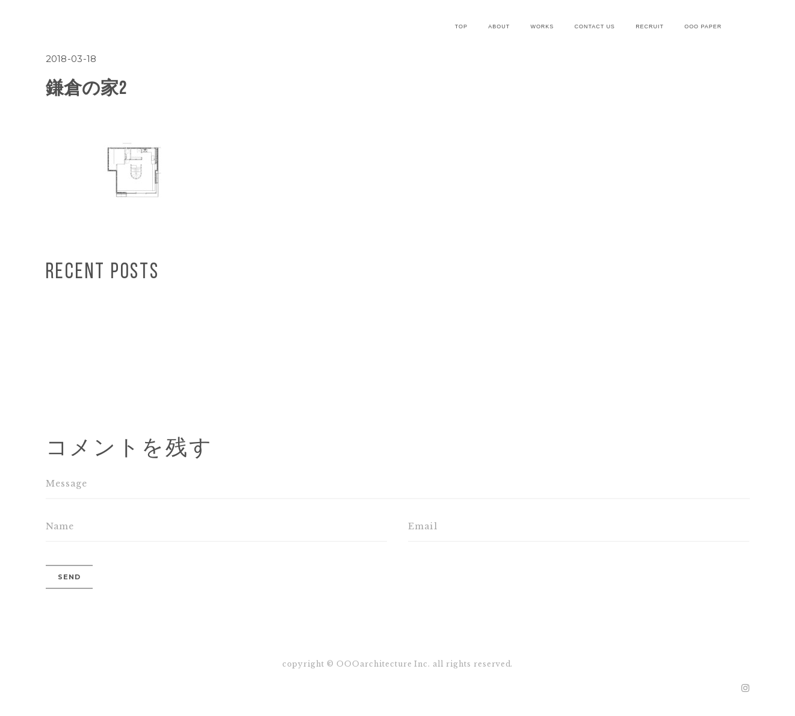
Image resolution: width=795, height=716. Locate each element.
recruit (650, 26)
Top (461, 26)
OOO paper (703, 26)
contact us (595, 26)
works (542, 26)
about (499, 26)
